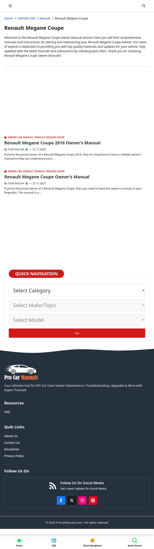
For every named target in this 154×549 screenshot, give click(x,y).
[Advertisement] (77, 105)
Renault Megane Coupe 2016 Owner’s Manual (52, 143)
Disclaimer (11, 449)
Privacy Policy (14, 456)
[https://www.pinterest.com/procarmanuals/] (93, 500)
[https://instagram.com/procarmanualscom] (82, 500)
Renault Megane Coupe (49, 137)
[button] (144, 6)
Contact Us (12, 443)
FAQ (7, 412)
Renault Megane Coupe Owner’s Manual (47, 177)
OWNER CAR (15, 137)
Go (77, 333)
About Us (10, 436)
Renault (28, 137)
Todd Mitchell (16, 149)
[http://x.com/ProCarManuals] (71, 500)
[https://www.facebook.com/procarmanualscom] (61, 500)
